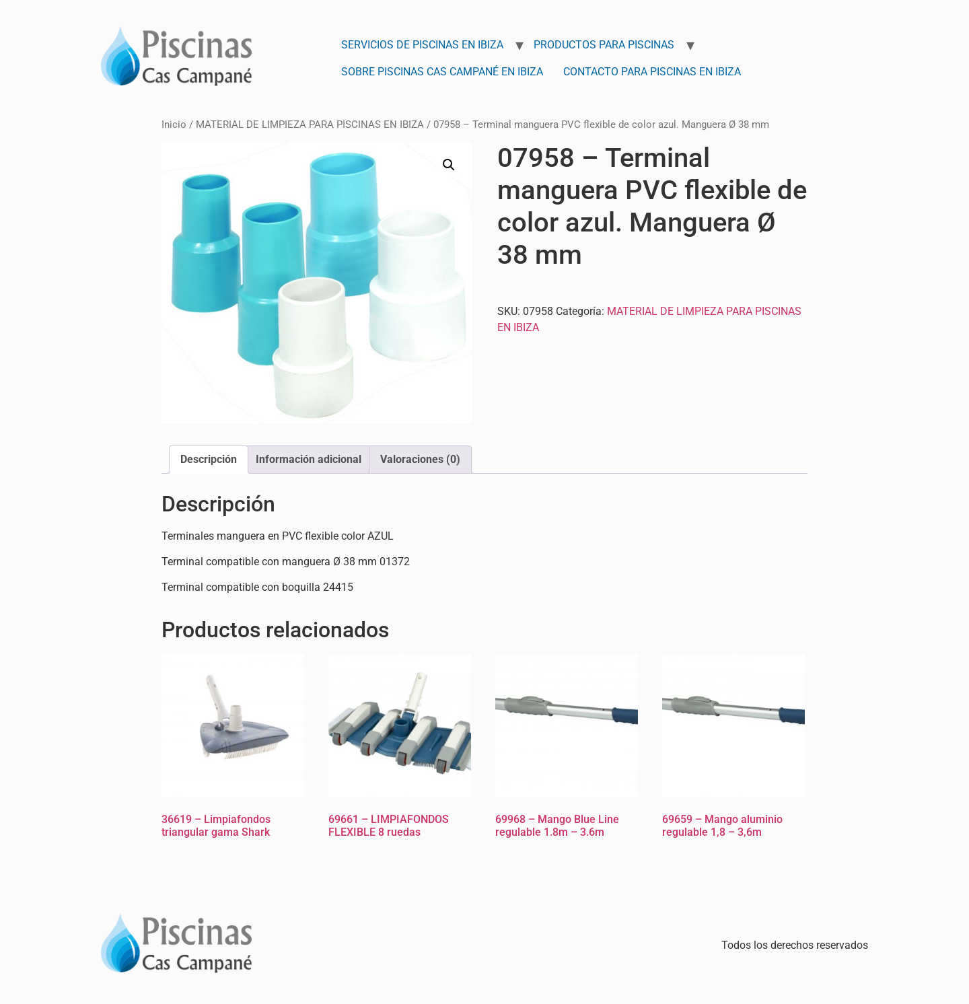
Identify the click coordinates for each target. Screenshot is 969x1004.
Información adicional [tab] (308, 459)
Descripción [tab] (208, 459)
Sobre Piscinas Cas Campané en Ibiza (442, 71)
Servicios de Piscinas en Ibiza (422, 44)
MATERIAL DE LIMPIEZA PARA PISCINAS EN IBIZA (310, 124)
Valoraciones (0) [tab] (420, 459)
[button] (449, 165)
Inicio (174, 124)
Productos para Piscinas (604, 44)
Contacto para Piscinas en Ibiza (652, 71)
